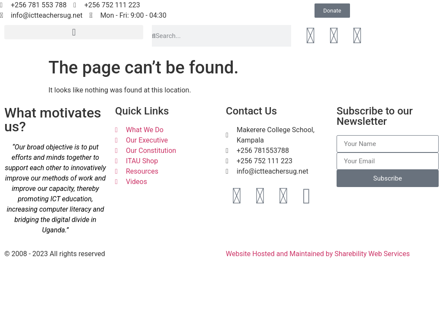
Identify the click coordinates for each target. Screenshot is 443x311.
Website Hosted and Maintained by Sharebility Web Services (318, 254)
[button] (73, 32)
